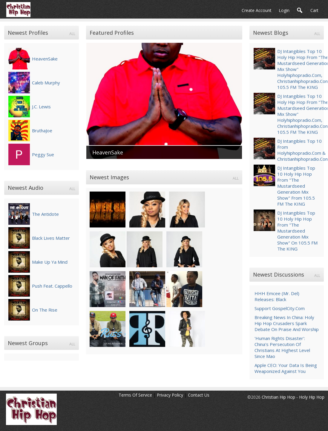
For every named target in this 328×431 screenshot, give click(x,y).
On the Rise (44, 310)
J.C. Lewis (41, 107)
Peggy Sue (43, 154)
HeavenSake (45, 59)
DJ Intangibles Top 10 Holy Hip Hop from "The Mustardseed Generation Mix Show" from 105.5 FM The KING (296, 186)
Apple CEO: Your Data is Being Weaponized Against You (286, 368)
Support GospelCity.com (280, 308)
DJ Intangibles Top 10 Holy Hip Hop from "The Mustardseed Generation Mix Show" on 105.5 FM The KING (297, 231)
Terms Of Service (135, 395)
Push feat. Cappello (52, 286)
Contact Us (198, 395)
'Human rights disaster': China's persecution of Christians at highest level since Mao (282, 347)
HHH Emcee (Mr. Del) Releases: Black (277, 296)
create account (257, 10)
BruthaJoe (42, 130)
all (72, 33)
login (284, 10)
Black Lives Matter (51, 238)
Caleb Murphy (46, 83)
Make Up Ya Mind (50, 262)
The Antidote (45, 214)
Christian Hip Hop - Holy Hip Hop (293, 397)
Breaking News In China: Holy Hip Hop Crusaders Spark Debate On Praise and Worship (287, 323)
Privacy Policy (170, 395)
